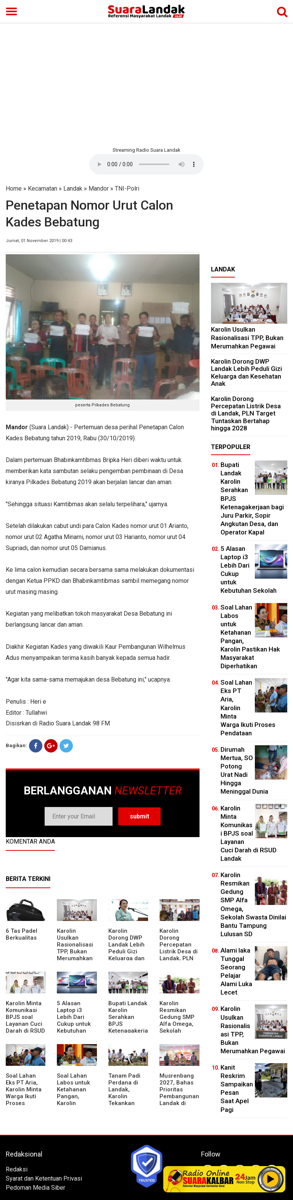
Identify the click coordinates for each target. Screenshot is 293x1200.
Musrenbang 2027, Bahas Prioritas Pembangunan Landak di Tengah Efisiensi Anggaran (179, 1099)
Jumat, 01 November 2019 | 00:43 (39, 240)
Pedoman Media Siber (35, 1187)
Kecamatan (42, 188)
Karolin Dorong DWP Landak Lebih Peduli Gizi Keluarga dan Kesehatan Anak (126, 951)
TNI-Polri (127, 188)
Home (14, 188)
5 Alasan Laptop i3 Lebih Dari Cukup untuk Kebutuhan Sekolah (74, 1020)
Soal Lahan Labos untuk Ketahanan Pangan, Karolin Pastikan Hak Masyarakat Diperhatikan (75, 1099)
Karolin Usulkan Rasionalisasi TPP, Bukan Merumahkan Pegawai (75, 948)
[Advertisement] (146, 83)
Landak (72, 188)
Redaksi (16, 1169)
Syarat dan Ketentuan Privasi (44, 1178)
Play (271, 1179)
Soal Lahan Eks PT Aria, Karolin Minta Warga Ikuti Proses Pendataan (24, 1092)
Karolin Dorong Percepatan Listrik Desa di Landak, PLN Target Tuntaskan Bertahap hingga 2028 (178, 958)
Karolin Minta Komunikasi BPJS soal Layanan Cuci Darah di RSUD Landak (25, 1020)
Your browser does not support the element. (146, 164)
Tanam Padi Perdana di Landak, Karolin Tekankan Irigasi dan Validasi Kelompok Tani (128, 1099)
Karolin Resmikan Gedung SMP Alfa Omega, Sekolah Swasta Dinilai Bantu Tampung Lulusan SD (178, 1031)
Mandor (99, 188)
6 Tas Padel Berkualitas (21, 934)
